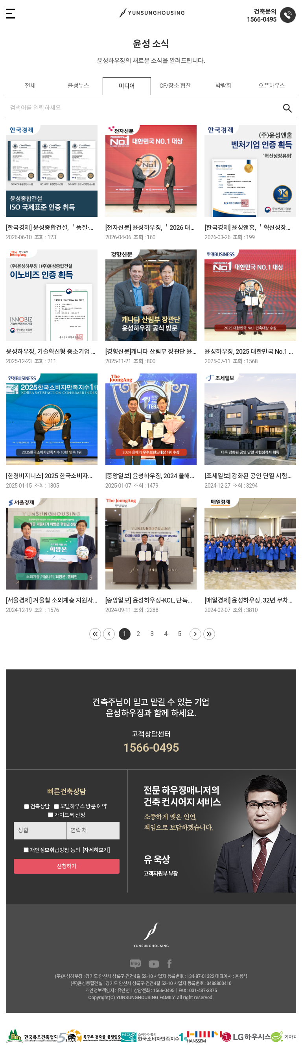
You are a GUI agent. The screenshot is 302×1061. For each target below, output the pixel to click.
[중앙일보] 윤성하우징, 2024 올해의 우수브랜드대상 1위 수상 (151, 476)
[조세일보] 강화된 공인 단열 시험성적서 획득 (250, 476)
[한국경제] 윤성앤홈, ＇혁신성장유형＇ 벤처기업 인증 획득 (250, 227)
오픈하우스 (271, 85)
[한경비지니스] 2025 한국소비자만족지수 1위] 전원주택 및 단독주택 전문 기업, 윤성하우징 (52, 476)
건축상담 (40, 807)
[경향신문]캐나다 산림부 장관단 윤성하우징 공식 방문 (151, 351)
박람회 (223, 85)
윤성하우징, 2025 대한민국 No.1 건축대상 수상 (250, 351)
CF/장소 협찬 (175, 85)
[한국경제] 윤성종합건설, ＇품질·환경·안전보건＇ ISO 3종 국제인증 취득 (52, 227)
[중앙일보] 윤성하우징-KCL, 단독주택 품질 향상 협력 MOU (151, 600)
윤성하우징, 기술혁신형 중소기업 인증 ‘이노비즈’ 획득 (52, 351)
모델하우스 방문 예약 (83, 807)
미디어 (127, 86)
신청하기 (66, 866)
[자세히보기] (96, 850)
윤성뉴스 (78, 85)
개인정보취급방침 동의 (55, 850)
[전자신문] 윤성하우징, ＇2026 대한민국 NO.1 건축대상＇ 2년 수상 (151, 227)
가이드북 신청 (69, 815)
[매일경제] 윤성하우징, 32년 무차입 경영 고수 (250, 600)
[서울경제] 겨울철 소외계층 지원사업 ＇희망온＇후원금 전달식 (52, 600)
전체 (30, 85)
